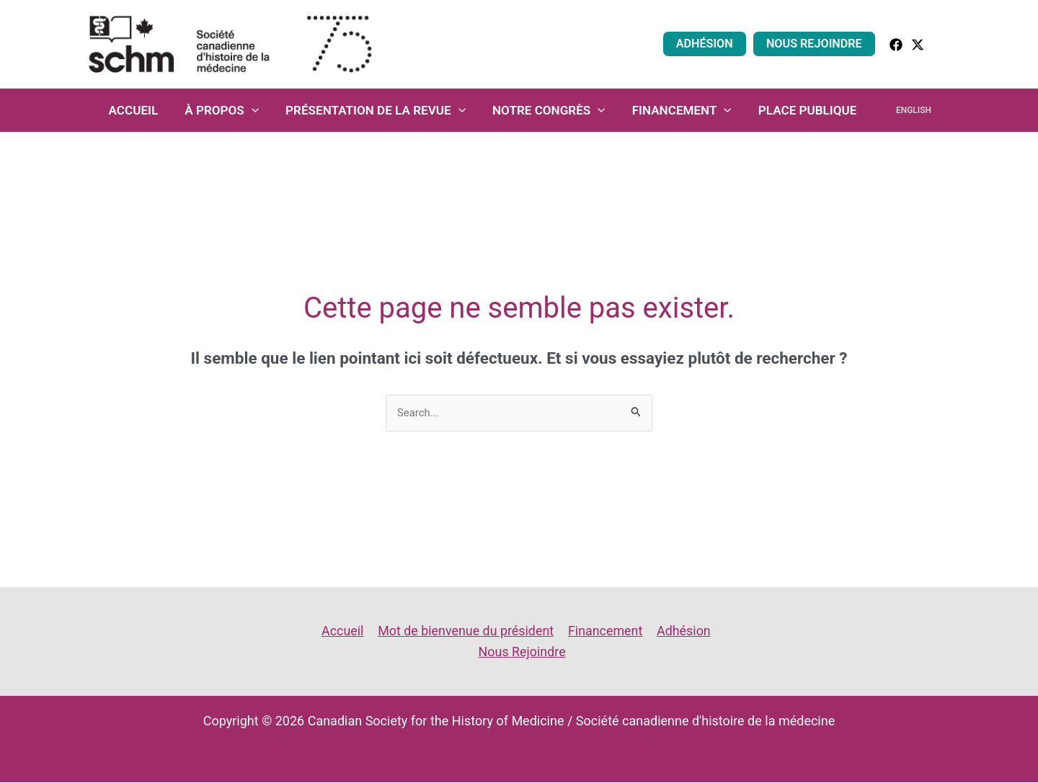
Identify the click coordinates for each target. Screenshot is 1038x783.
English (907, 110)
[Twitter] (917, 44)
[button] (945, 44)
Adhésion (708, 43)
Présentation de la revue (380, 110)
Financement (681, 110)
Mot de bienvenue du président (465, 630)
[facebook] (896, 44)
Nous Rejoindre (816, 43)
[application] (257, 110)
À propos (228, 110)
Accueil (142, 110)
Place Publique (805, 110)
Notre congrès (551, 110)
